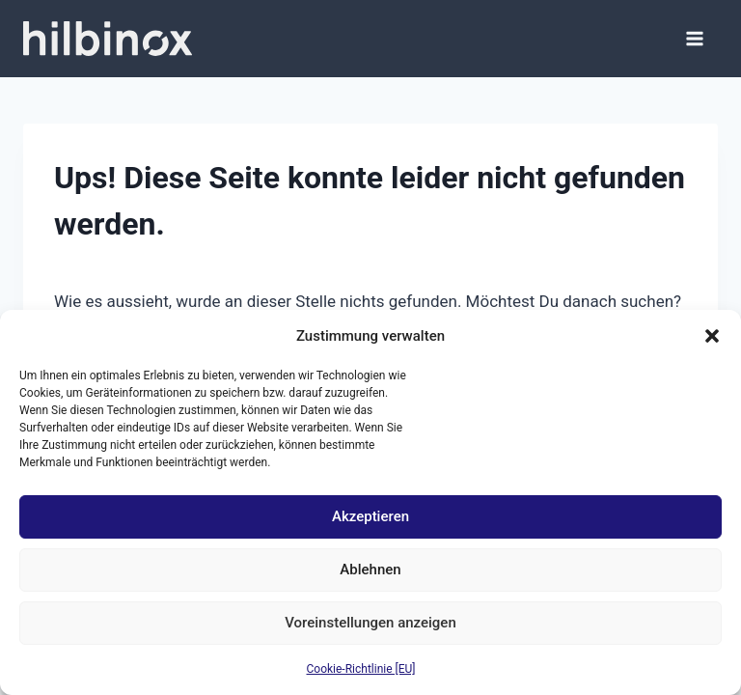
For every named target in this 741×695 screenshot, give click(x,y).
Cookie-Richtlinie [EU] (361, 669)
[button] (712, 336)
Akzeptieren (370, 516)
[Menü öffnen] (695, 38)
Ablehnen (370, 569)
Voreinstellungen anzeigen (370, 622)
